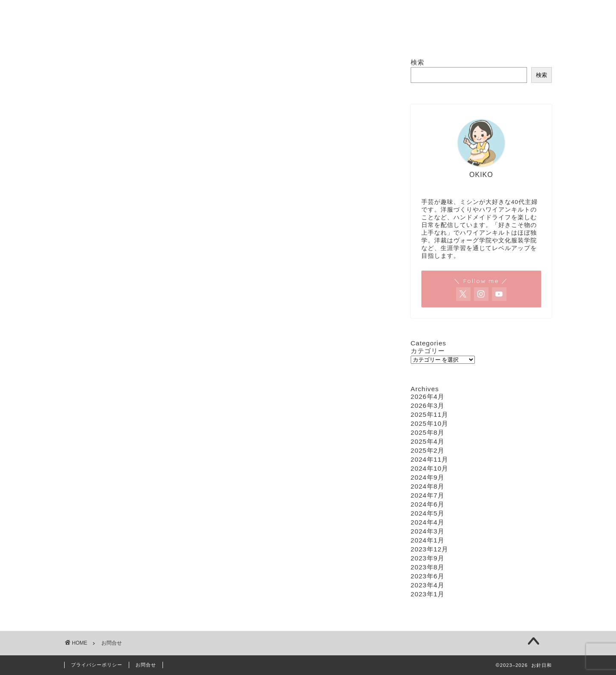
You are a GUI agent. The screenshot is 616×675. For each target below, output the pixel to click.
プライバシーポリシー (96, 664)
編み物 (365, 36)
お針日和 (308, 3)
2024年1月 (427, 540)
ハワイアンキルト (311, 36)
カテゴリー (428, 350)
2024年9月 (427, 477)
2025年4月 (427, 441)
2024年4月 (427, 522)
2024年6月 (427, 504)
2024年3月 (427, 531)
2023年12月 (430, 549)
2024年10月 (430, 468)
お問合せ (408, 36)
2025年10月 (430, 423)
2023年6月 (427, 576)
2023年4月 (427, 585)
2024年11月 (430, 459)
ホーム (205, 36)
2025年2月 (427, 450)
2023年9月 (427, 558)
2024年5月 (427, 513)
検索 (417, 62)
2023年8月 (427, 567)
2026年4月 (427, 396)
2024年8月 (427, 486)
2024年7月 (427, 495)
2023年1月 (427, 594)
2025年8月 (427, 432)
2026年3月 (427, 405)
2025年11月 (430, 414)
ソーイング (251, 36)
